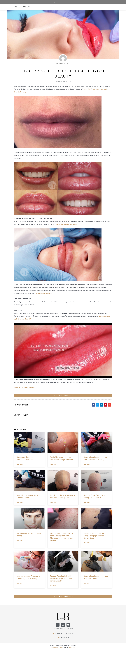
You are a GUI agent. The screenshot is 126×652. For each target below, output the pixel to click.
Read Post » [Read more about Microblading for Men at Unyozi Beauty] (20, 540)
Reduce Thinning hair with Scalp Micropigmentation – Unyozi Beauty (61, 578)
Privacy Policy (53, 647)
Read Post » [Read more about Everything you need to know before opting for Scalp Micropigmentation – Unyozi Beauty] (53, 545)
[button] (93, 404)
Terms (61, 647)
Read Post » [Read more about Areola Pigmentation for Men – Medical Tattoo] (20, 502)
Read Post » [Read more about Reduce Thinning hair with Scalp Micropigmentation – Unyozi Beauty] (53, 585)
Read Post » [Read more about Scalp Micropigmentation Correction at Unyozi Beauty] (53, 464)
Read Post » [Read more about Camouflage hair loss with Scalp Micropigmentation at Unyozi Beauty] (87, 542)
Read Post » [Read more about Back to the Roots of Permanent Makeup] (20, 464)
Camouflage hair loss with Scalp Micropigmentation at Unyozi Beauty (95, 535)
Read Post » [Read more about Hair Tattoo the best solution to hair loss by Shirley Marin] (53, 502)
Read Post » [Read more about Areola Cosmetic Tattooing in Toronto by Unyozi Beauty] (20, 583)
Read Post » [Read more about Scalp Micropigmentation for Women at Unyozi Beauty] (87, 464)
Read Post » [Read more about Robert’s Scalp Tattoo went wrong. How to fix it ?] (87, 502)
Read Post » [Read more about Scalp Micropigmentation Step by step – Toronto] (87, 583)
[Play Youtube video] (63, 350)
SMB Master (72, 647)
